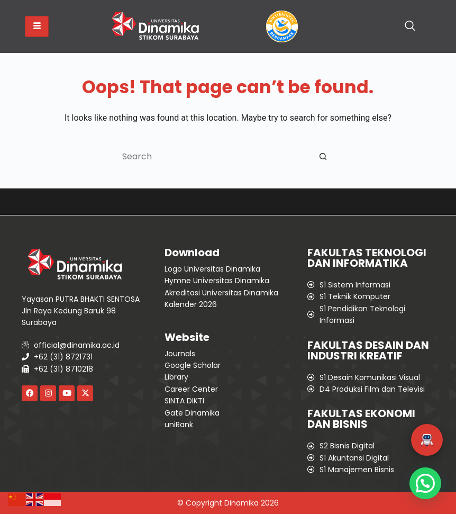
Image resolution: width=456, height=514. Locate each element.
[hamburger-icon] (37, 26)
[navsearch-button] (410, 26)
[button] (427, 440)
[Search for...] (217, 156)
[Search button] (323, 156)
